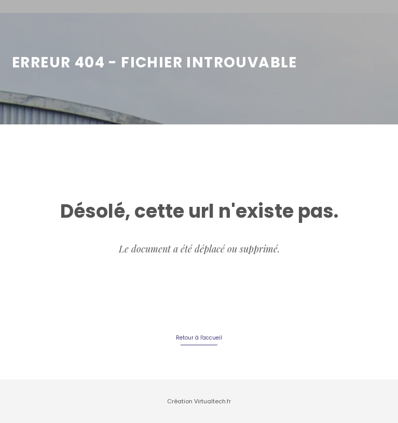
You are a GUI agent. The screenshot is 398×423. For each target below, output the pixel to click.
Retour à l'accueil (199, 338)
